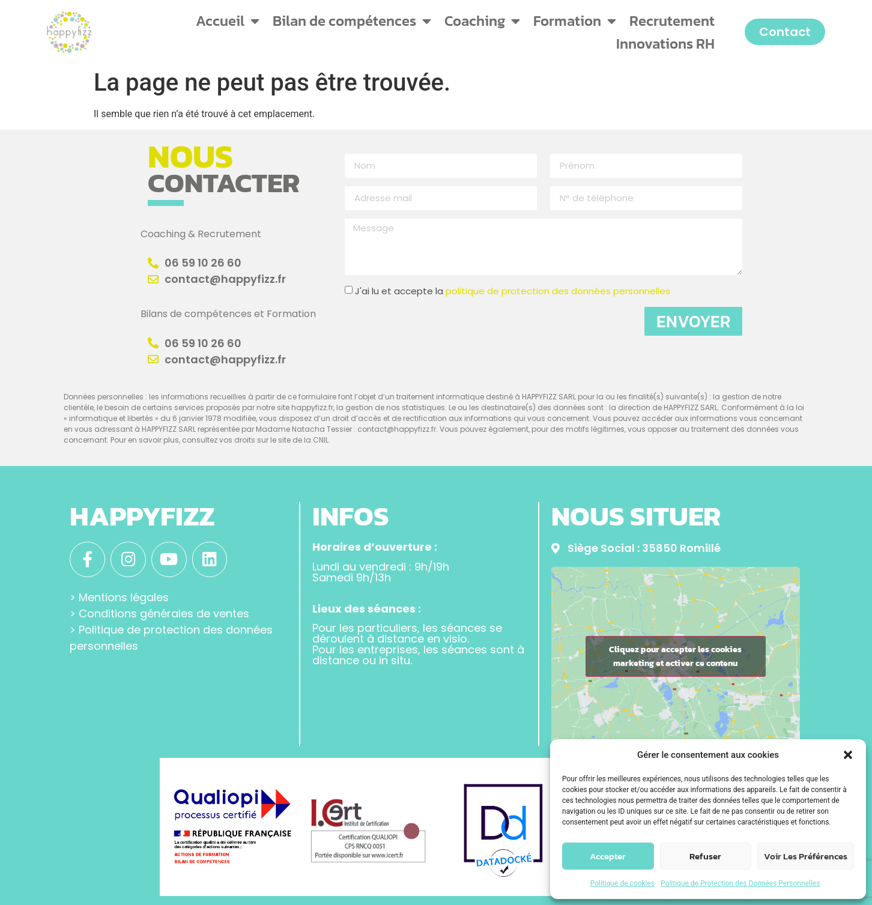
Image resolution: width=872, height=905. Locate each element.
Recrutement (672, 20)
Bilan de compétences (352, 21)
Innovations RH (665, 43)
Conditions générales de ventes (164, 612)
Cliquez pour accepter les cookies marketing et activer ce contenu (675, 656)
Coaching (482, 21)
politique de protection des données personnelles (558, 291)
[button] (848, 755)
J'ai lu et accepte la (512, 291)
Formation (574, 21)
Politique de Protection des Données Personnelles (740, 883)
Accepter (608, 856)
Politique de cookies (622, 883)
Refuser (705, 856)
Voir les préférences (805, 856)
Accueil (227, 21)
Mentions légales (124, 596)
